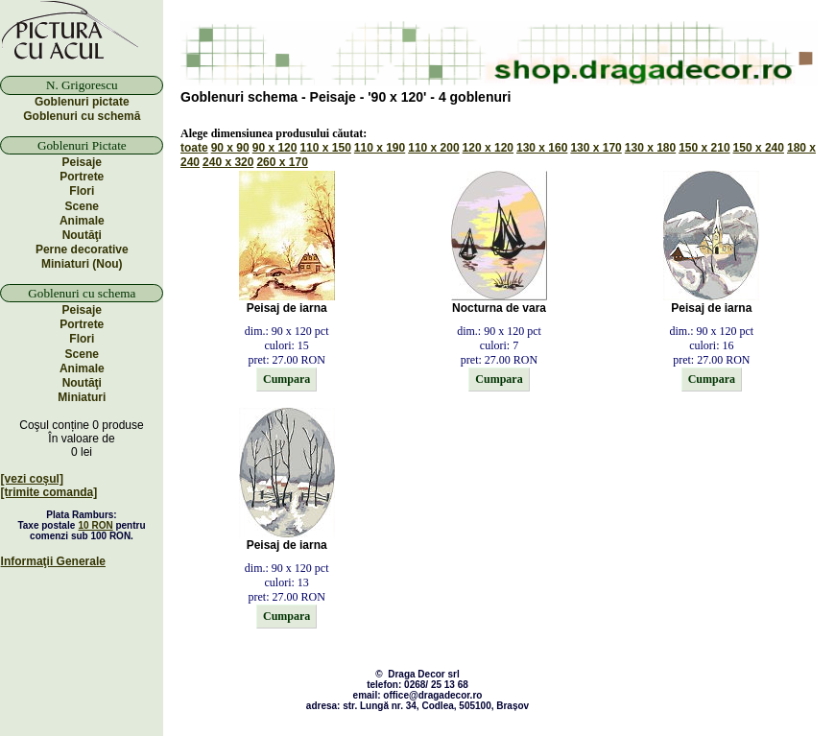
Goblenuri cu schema (81, 293)
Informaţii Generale (53, 561)
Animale (82, 220)
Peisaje (82, 162)
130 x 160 (541, 147)
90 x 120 (275, 147)
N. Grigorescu (82, 85)
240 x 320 (228, 162)
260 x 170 (281, 162)
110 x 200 (433, 147)
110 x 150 (324, 147)
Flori (81, 191)
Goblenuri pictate (82, 101)
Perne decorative (82, 249)
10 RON (96, 525)
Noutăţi (82, 235)
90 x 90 (230, 147)
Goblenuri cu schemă (81, 116)
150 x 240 (758, 147)
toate (194, 147)
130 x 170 (595, 147)
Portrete (82, 176)
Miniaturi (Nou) (82, 264)
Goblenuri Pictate (82, 145)
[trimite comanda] (49, 492)
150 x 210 (704, 147)
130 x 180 (650, 147)
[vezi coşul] (32, 479)
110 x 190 (379, 147)
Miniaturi (82, 397)
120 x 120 (488, 147)
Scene (82, 206)
